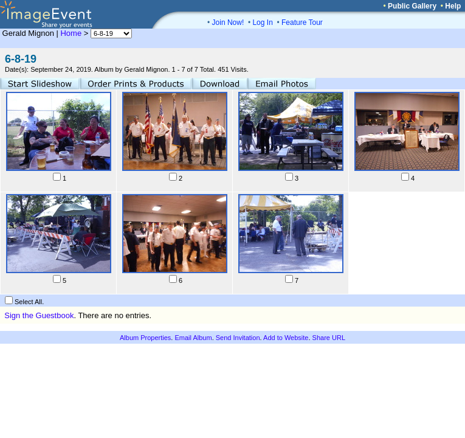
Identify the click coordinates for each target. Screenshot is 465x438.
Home (70, 33)
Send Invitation (238, 337)
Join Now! (228, 22)
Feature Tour (302, 22)
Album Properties (145, 337)
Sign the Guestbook (39, 315)
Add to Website (285, 337)
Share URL (328, 337)
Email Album (193, 337)
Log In (262, 22)
